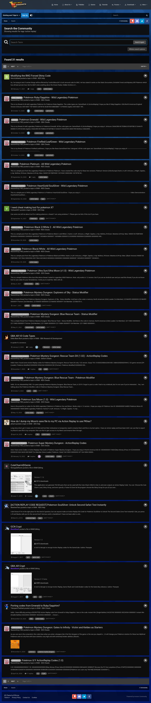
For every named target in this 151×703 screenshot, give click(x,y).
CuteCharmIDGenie (21, 465)
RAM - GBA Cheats (43, 100)
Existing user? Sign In (11, 15)
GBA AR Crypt (18, 566)
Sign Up (24, 15)
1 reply (31, 89)
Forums (132, 6)
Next (13, 66)
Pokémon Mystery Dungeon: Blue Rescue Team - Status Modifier (63, 314)
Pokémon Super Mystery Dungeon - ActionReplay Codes (57, 443)
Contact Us (26, 697)
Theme (7, 697)
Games (108, 6)
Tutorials (120, 6)
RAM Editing (38, 468)
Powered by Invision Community (137, 696)
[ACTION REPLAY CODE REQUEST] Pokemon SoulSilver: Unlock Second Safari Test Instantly (58, 504)
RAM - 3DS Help (38, 210)
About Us (82, 6)
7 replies (31, 369)
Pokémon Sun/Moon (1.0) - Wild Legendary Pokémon (49, 399)
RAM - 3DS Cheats (43, 273)
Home (71, 6)
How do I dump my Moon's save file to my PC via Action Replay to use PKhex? (51, 421)
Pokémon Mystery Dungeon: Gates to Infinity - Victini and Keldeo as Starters (63, 627)
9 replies (31, 456)
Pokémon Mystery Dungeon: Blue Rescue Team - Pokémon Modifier (59, 377)
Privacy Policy (16, 697)
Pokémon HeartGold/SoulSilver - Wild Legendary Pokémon (57, 185)
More (144, 6)
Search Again (139, 42)
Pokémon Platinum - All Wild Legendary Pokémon (45, 164)
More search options (137, 49)
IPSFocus (16, 695)
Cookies (34, 697)
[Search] (122, 15)
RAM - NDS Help (39, 78)
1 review (28, 496)
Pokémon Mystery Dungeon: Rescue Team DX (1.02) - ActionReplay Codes (69, 356)
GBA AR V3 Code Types (23, 335)
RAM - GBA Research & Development (48, 338)
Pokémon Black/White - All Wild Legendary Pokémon (49, 248)
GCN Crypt (16, 526)
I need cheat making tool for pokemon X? (32, 207)
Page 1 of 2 (27, 66)
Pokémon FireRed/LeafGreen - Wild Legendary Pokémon (56, 141)
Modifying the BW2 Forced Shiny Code (31, 75)
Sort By (144, 66)
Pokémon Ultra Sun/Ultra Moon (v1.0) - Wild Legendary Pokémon (61, 270)
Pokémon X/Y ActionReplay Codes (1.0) (42, 660)
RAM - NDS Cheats (43, 167)
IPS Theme (7, 695)
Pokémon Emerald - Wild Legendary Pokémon (43, 119)
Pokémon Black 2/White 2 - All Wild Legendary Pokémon (53, 227)
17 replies (29, 673)
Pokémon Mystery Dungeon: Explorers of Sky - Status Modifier (56, 292)
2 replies (28, 434)
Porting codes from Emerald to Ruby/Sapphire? (35, 605)
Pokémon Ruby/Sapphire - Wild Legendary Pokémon (51, 97)
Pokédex (96, 6)
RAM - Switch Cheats (44, 358)
